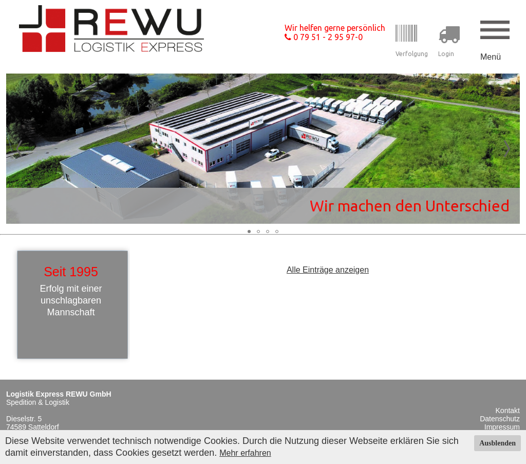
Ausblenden (497, 443)
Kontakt (508, 410)
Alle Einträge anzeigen (328, 269)
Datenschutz (500, 419)
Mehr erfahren (245, 453)
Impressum (502, 427)
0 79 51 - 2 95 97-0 (324, 37)
